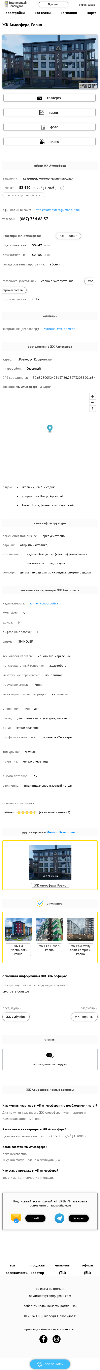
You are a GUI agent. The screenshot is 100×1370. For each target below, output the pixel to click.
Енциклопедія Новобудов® (56, 1316)
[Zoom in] (93, 396)
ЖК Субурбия (16, 1017)
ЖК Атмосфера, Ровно (50, 885)
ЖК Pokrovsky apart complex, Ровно (80, 950)
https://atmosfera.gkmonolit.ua (58, 210)
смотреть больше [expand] (15, 991)
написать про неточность (23, 195)
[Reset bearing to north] (93, 408)
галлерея (49, 97)
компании (69, 12)
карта (92, 12)
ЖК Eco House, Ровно (49, 948)
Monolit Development (59, 329)
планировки (68, 236)
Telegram (79, 1218)
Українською (87, 4)
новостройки (14, 12)
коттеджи (43, 12)
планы (49, 112)
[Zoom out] (93, 402)
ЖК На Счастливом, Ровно (18, 950)
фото (49, 127)
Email (35, 1218)
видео (49, 141)
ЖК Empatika (84, 1017)
